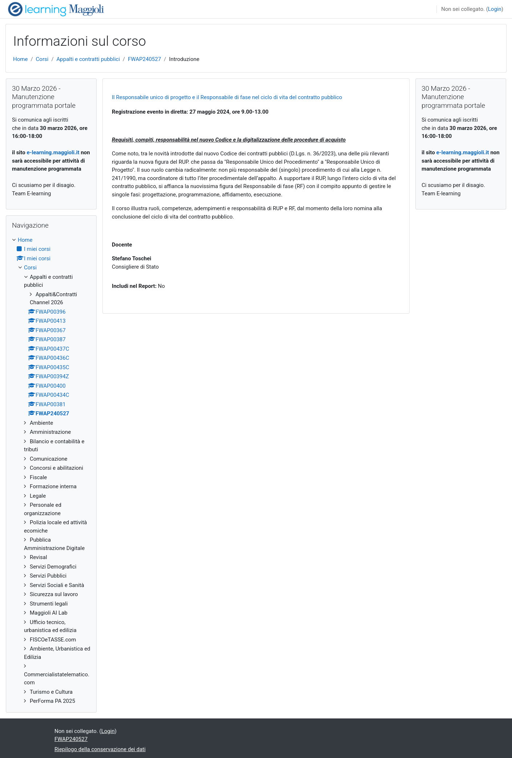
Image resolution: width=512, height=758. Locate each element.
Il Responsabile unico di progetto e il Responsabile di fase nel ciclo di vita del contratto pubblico (227, 97)
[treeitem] (51, 470)
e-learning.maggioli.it (53, 152)
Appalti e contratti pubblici (88, 59)
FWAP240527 (144, 59)
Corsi (42, 59)
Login (494, 9)
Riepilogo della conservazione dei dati (100, 749)
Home (20, 59)
